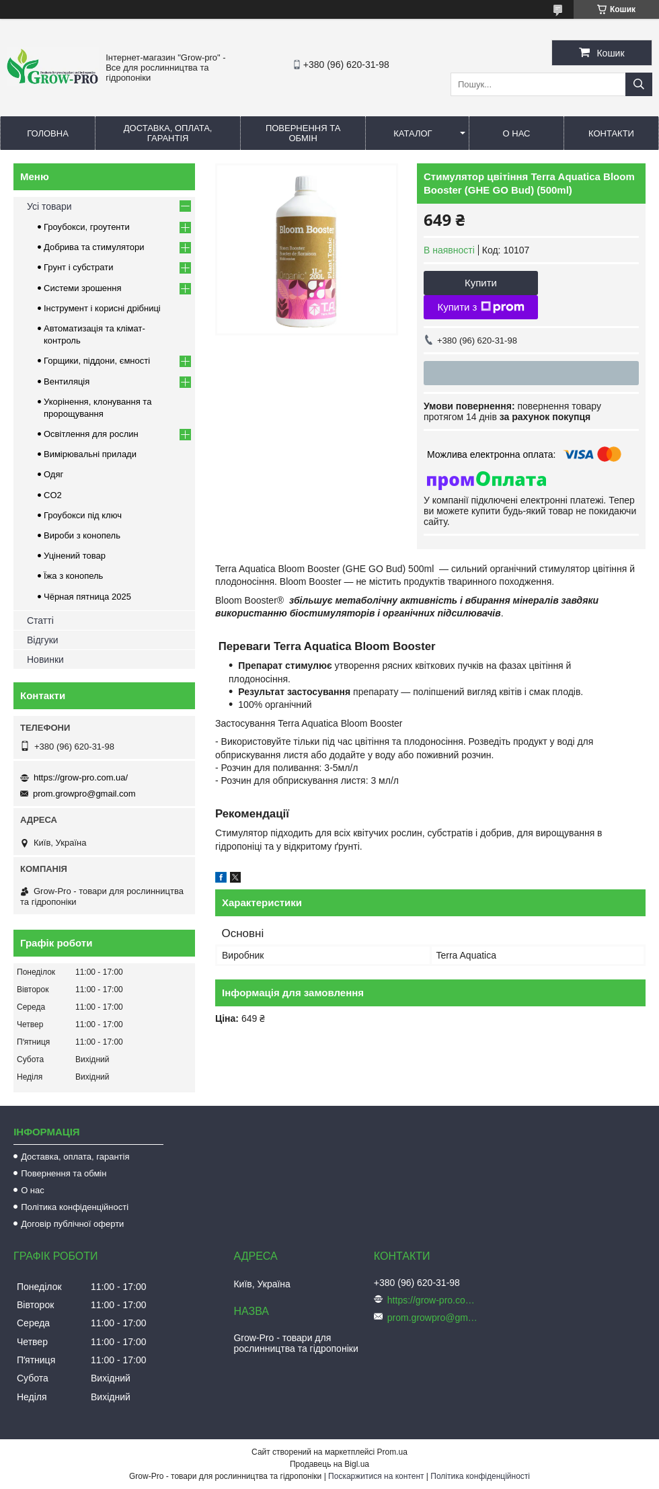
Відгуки (43, 640)
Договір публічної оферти (72, 1224)
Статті (40, 620)
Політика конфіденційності (74, 1207)
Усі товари (49, 206)
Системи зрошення (82, 288)
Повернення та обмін (303, 133)
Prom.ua (392, 1452)
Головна (48, 133)
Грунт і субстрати (78, 267)
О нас (517, 133)
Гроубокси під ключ (83, 515)
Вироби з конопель (82, 535)
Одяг (53, 474)
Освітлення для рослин (91, 434)
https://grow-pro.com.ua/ (81, 777)
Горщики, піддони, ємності (97, 361)
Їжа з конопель (73, 576)
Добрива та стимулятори (94, 247)
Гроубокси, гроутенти (87, 227)
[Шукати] (638, 84)
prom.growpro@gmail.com (84, 794)
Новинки (45, 659)
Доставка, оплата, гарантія (168, 133)
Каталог (412, 133)
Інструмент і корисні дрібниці (102, 308)
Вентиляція (66, 381)
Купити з (480, 307)
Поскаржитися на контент (376, 1476)
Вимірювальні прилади (90, 454)
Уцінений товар (75, 556)
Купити (481, 282)
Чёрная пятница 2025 (87, 597)
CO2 (53, 495)
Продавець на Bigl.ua (329, 1464)
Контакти (611, 133)
